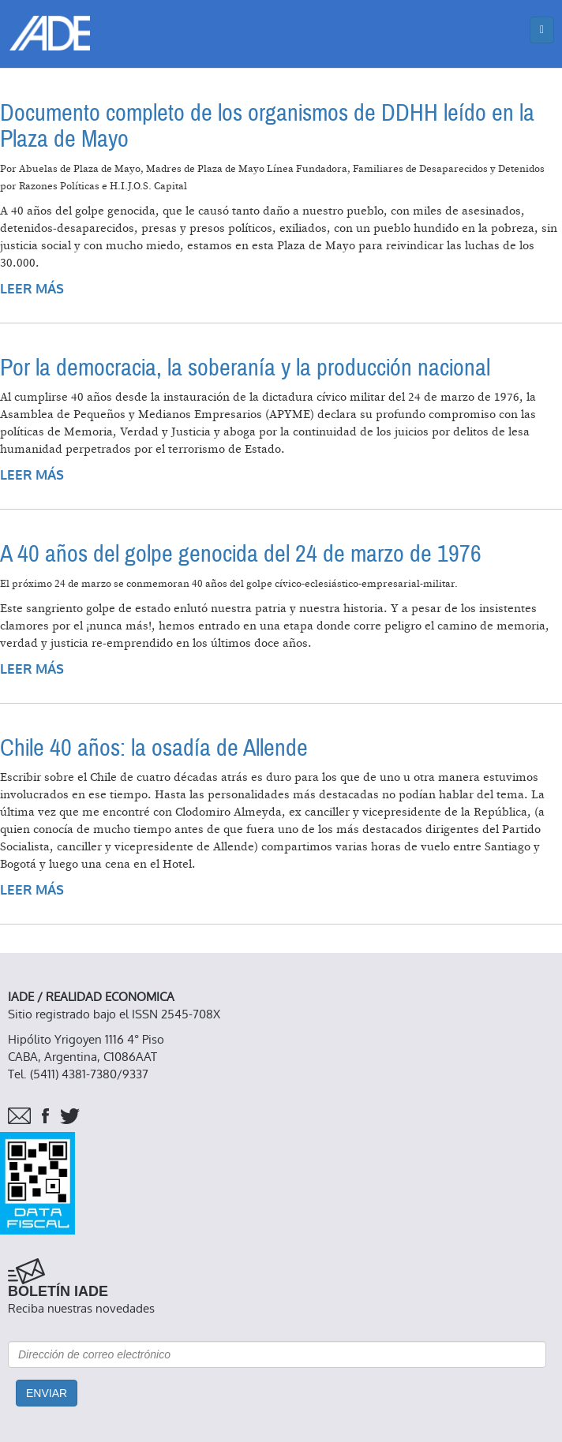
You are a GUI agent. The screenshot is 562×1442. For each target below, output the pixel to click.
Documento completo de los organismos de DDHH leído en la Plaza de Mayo (267, 126)
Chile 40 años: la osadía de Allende (154, 748)
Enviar (46, 1393)
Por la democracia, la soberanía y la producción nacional (245, 368)
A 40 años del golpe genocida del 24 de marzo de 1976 (240, 554)
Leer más (32, 289)
